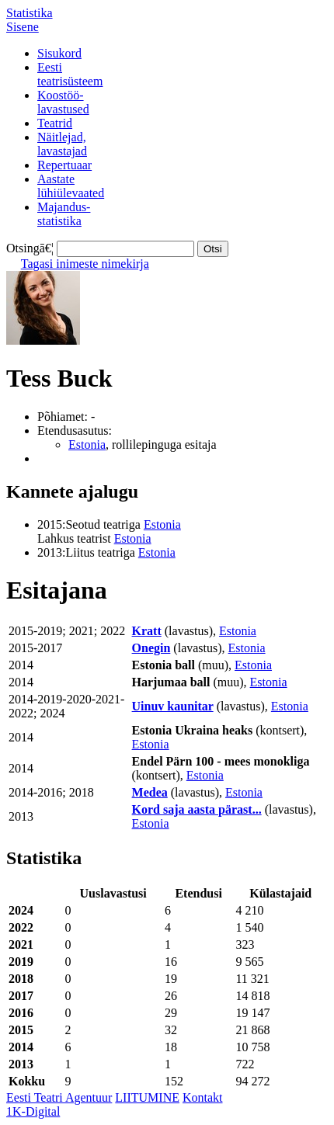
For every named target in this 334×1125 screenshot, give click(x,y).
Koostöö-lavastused (63, 102)
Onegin (151, 648)
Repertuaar (64, 165)
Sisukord (59, 53)
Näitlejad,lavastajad (62, 144)
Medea (150, 792)
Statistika (29, 12)
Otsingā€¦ (30, 248)
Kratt (147, 630)
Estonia (87, 444)
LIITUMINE (147, 1097)
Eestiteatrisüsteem (70, 74)
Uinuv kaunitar (173, 706)
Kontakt (203, 1097)
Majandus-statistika (63, 213)
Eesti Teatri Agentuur (59, 1097)
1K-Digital (33, 1111)
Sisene (22, 26)
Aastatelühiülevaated (70, 186)
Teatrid (54, 123)
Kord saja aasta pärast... (197, 809)
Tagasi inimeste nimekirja (85, 263)
